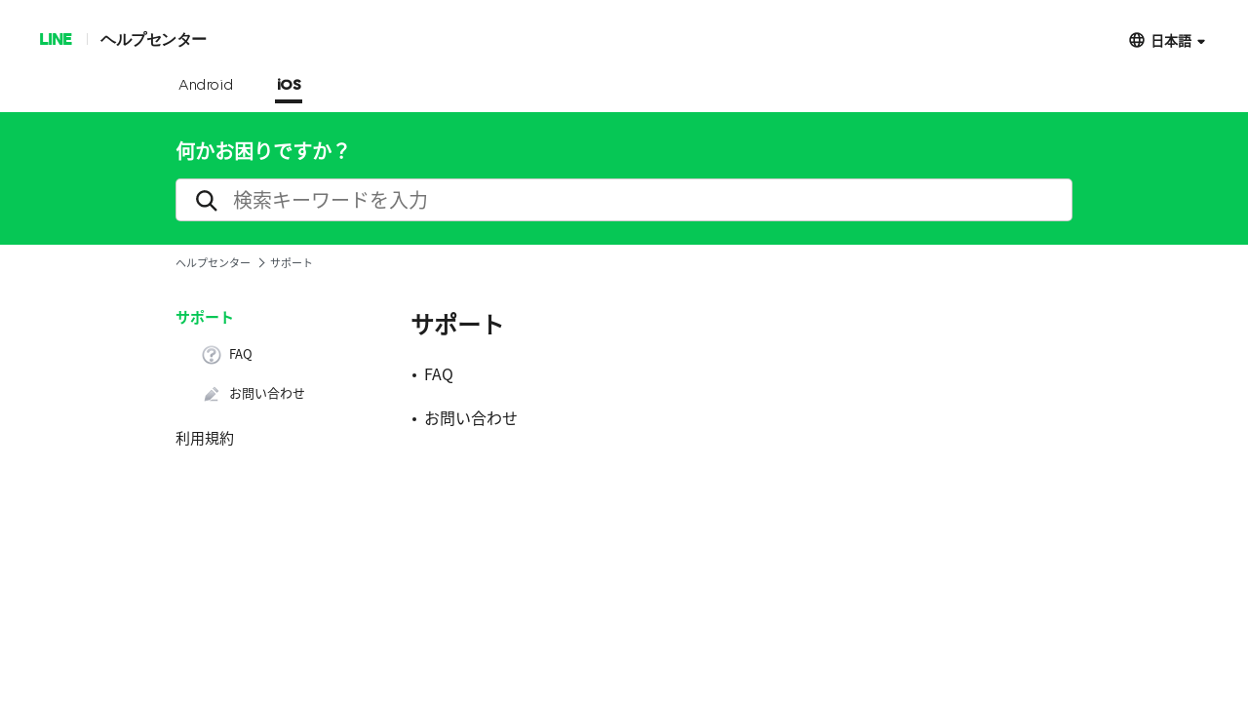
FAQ (227, 355)
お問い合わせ (253, 394)
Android (206, 86)
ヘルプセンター (153, 38)
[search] (624, 199)
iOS (289, 86)
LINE (55, 38)
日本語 (1170, 39)
